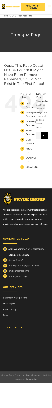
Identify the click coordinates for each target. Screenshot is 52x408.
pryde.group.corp (17, 276)
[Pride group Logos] (11, 4)
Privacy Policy (9, 309)
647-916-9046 (15, 260)
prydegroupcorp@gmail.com (23, 265)
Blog (5, 315)
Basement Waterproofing (15, 298)
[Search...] (38, 135)
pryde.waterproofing (19, 271)
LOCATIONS (32, 167)
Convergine (31, 379)
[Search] (44, 135)
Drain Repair (9, 303)
